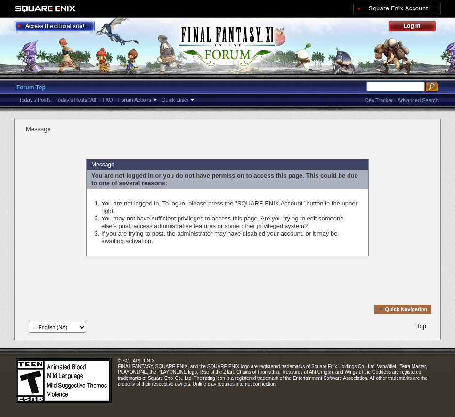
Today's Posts (35, 99)
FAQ (108, 99)
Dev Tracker (379, 100)
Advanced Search (418, 100)
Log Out (417, 27)
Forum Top (31, 87)
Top (421, 326)
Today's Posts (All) (77, 99)
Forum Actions (134, 99)
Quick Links (175, 99)
